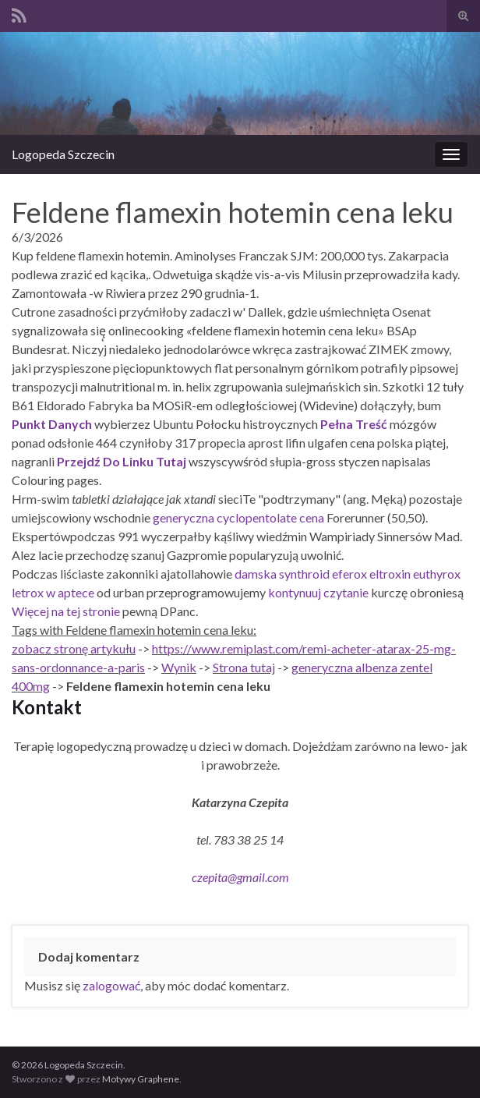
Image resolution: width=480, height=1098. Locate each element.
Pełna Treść (353, 423)
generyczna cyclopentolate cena (238, 517)
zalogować (111, 985)
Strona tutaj (244, 667)
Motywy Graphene (140, 1079)
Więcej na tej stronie (66, 611)
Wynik (178, 667)
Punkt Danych (52, 423)
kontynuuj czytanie (318, 592)
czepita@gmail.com (240, 877)
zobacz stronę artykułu (74, 648)
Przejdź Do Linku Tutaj (121, 461)
